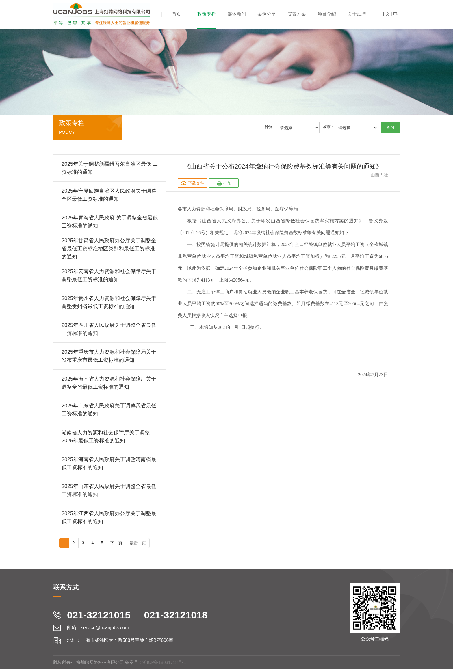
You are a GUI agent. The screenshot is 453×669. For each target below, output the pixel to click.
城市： (328, 126)
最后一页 (138, 543)
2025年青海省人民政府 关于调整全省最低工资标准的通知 (110, 222)
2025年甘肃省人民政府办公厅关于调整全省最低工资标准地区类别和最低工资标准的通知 (109, 249)
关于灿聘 (357, 14)
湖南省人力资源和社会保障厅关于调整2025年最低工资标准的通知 (106, 436)
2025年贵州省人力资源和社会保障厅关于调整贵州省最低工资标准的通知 (109, 302)
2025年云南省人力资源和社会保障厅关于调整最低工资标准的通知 (109, 275)
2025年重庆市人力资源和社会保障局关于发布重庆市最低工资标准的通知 (109, 356)
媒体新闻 (236, 14)
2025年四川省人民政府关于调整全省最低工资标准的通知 (109, 329)
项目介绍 (327, 14)
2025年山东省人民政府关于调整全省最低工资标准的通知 (109, 490)
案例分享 (266, 14)
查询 (390, 127)
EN (396, 14)
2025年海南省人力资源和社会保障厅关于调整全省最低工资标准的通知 (109, 383)
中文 (386, 14)
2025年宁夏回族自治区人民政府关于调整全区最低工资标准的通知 (109, 195)
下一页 (116, 543)
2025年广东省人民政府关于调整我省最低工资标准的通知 (109, 410)
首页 (176, 14)
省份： (270, 126)
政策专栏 (206, 14)
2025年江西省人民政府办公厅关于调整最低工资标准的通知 (109, 517)
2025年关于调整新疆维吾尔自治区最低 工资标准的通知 (110, 168)
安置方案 (296, 14)
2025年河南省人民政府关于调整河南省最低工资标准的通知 (109, 463)
